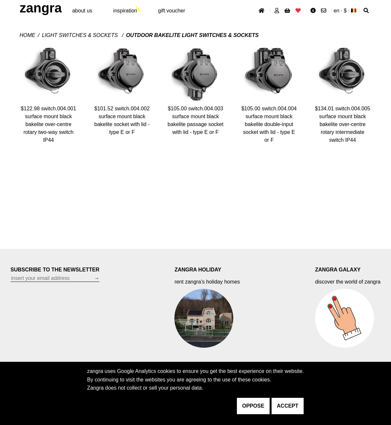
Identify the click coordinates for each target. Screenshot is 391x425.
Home (27, 35)
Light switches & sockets (80, 35)
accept (287, 406)
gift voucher (171, 10)
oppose (253, 406)
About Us (82, 10)
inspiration (125, 10)
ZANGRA (41, 8)
